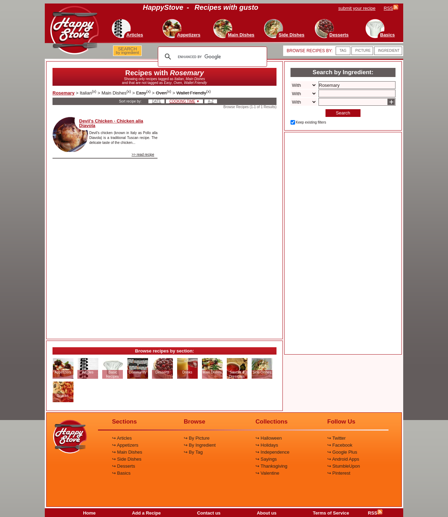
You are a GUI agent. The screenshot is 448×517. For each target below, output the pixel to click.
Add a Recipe (146, 513)
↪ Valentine (267, 473)
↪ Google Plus (342, 452)
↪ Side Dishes (126, 459)
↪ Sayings (266, 459)
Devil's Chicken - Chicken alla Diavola (111, 123)
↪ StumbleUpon (343, 466)
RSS (375, 513)
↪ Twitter (336, 438)
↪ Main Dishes (127, 452)
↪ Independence (272, 452)
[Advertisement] (222, 222)
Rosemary (63, 93)
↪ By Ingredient (200, 445)
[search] (211, 57)
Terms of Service (331, 513)
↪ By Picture (197, 438)
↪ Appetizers (125, 445)
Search (343, 113)
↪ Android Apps (343, 459)
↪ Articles (122, 438)
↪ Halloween (268, 438)
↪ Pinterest (338, 473)
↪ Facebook (339, 445)
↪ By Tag (193, 452)
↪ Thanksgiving (271, 466)
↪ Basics (121, 473)
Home (89, 513)
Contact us (208, 513)
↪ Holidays (266, 445)
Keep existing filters (311, 122)
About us (266, 513)
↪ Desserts (123, 466)
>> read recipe (143, 154)
